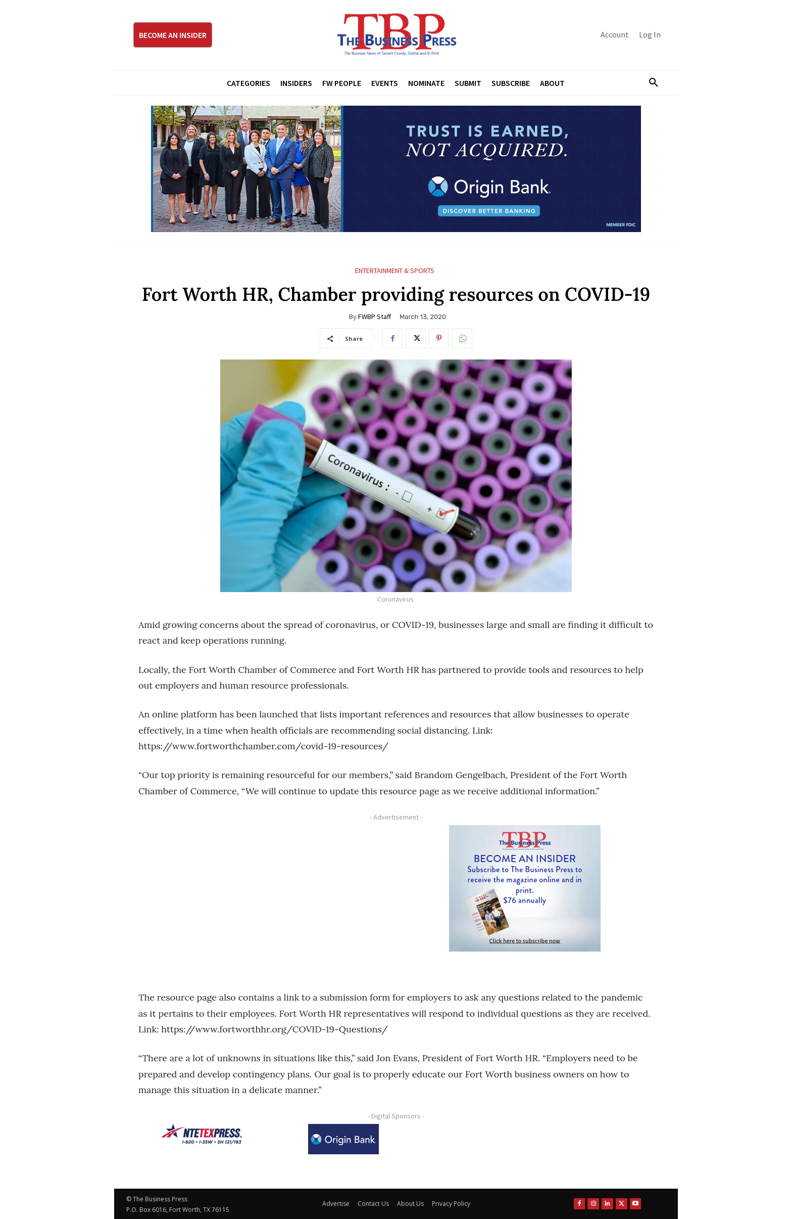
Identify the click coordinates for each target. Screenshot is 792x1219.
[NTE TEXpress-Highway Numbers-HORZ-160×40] (201, 1134)
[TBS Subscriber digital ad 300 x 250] (525, 888)
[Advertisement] (262, 896)
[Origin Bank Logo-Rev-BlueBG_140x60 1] (343, 1139)
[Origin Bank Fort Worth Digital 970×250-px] (396, 169)
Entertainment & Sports (394, 270)
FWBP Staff (374, 316)
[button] (649, 83)
